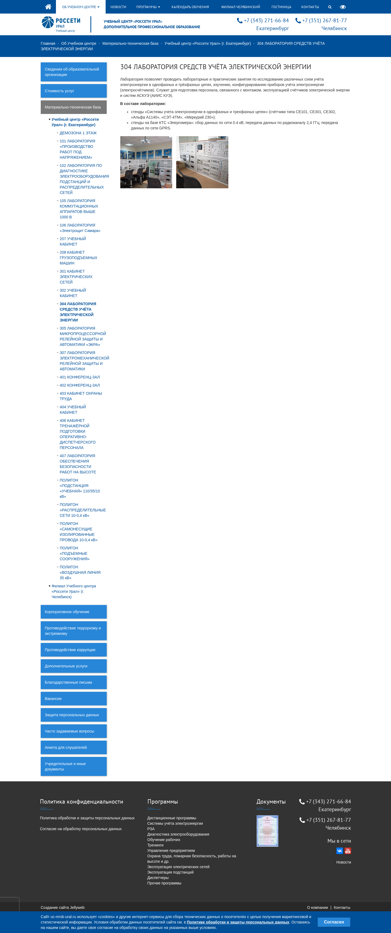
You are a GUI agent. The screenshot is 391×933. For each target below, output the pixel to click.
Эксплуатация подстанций (170, 872)
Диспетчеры (158, 877)
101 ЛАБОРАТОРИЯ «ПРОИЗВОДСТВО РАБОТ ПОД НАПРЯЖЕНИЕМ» (77, 149)
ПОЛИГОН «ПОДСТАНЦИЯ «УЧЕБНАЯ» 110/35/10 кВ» (80, 488)
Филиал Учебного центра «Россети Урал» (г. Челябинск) (74, 591)
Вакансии (53, 698)
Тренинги (155, 845)
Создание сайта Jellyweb (62, 907)
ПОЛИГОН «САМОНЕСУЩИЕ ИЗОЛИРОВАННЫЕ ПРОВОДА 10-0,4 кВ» (78, 531)
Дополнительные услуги (66, 666)
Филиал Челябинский (240, 7)
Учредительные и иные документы (65, 766)
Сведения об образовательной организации (72, 72)
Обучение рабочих (163, 840)
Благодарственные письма (68, 682)
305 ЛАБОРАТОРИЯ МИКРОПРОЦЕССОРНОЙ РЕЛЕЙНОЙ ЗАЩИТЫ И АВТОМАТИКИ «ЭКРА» (83, 336)
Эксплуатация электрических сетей (178, 867)
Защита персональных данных (72, 715)
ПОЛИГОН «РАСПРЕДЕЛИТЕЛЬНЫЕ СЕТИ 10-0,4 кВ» (83, 510)
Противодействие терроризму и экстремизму (73, 631)
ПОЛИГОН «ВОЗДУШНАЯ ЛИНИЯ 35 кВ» (80, 572)
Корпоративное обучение (67, 612)
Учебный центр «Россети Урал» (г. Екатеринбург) (208, 43)
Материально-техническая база (130, 43)
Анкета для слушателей (66, 747)
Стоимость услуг (59, 91)
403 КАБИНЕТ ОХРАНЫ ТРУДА (81, 396)
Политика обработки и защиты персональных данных (87, 818)
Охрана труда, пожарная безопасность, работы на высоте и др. (191, 859)
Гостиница (281, 7)
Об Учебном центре (78, 43)
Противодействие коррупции (70, 650)
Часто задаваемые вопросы (69, 731)
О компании (317, 907)
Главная (48, 43)
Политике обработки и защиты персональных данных (238, 922)
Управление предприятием (171, 850)
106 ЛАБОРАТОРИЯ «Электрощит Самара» (80, 228)
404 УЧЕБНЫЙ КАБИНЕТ (73, 410)
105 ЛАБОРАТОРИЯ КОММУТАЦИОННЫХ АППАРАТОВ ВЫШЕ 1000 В (79, 209)
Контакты (310, 7)
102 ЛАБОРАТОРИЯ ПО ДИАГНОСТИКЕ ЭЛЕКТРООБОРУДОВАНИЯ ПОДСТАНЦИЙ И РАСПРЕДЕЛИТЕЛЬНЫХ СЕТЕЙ (83, 179)
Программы (148, 7)
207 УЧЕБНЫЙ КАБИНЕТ (73, 241)
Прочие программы (164, 883)
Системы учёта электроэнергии (175, 823)
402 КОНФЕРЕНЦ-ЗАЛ (80, 385)
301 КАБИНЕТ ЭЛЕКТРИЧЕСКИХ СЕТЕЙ (76, 276)
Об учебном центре (80, 7)
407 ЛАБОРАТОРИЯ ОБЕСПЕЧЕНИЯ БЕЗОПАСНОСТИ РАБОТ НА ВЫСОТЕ (78, 464)
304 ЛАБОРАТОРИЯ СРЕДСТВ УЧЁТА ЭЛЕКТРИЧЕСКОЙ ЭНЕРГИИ (78, 312)
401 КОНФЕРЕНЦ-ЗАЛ (80, 377)
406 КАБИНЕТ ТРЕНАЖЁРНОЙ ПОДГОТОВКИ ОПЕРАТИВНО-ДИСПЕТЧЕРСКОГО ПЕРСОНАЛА (78, 434)
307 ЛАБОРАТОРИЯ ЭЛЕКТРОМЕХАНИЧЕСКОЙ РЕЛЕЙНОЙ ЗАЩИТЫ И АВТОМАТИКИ (83, 361)
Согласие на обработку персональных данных (81, 829)
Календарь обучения (190, 7)
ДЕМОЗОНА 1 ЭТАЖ (78, 133)
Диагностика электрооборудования (178, 834)
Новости (118, 7)
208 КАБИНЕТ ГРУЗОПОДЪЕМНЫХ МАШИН (78, 257)
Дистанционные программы (171, 818)
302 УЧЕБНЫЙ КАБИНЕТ (73, 293)
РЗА (151, 829)
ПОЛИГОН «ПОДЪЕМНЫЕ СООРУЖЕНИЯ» (75, 553)
